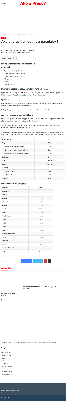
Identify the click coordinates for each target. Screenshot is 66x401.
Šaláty (4, 377)
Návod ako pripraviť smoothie (53, 287)
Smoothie (6, 363)
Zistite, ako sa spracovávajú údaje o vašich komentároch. (42, 342)
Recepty (13, 34)
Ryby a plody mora (7, 374)
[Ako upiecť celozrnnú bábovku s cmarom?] (33, 278)
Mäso (3, 358)
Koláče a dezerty (6, 355)
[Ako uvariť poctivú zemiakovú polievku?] (11, 282)
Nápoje (4, 361)
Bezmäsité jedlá (6, 353)
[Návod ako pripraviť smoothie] (55, 278)
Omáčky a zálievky (7, 366)
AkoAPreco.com (5, 34)
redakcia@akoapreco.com (12, 390)
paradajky (8, 71)
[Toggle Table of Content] (14, 58)
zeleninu (26, 93)
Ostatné (4, 369)
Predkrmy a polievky (7, 371)
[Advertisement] (33, 20)
